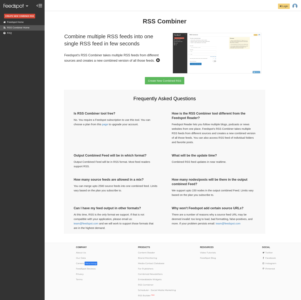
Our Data (81, 258)
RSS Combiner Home (15, 27)
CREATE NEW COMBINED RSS (19, 16)
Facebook (269, 258)
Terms (79, 279)
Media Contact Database (151, 263)
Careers (86, 263)
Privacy (80, 274)
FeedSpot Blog (208, 258)
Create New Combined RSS (164, 80)
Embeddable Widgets (149, 279)
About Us (81, 252)
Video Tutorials (208, 252)
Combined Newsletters (150, 274)
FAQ (7, 33)
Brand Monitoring (147, 258)
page (105, 124)
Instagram (269, 263)
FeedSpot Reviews (86, 268)
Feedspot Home (13, 22)
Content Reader (146, 252)
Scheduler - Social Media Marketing (157, 290)
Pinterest (268, 268)
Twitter (267, 252)
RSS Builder (146, 295)
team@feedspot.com (86, 223)
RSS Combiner (145, 284)
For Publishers (145, 268)
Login (284, 6)
